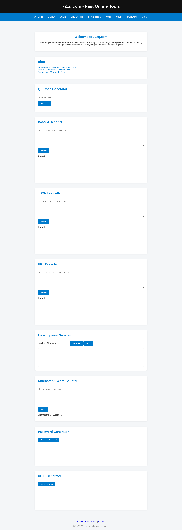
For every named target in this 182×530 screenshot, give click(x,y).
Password (132, 17)
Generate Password (49, 440)
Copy (88, 343)
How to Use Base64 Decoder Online (55, 70)
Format (43, 222)
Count (119, 17)
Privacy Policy (83, 522)
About (94, 522)
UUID (144, 17)
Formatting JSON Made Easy (51, 72)
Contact (102, 522)
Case (108, 17)
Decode (44, 150)
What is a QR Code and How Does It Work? (58, 67)
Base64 (51, 17)
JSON (63, 17)
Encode (44, 293)
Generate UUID (47, 484)
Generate (44, 104)
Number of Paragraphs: (49, 343)
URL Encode (77, 17)
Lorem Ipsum (94, 17)
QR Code (38, 17)
